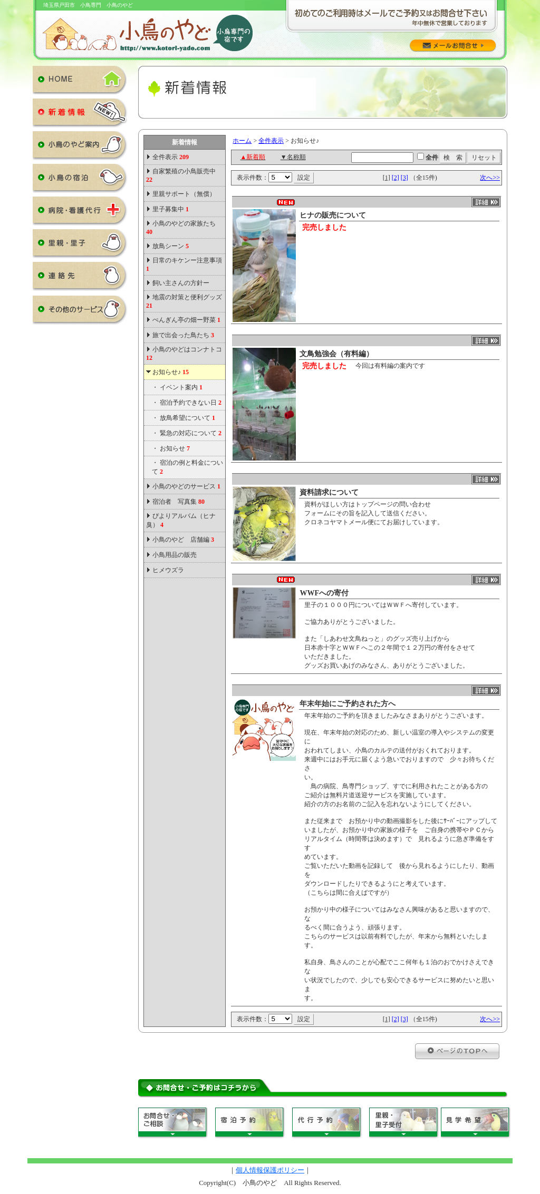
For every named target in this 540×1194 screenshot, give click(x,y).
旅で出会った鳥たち (183, 335)
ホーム (242, 140)
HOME (80, 82)
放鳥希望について (187, 418)
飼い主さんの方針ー (180, 283)
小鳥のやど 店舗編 (183, 539)
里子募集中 (170, 209)
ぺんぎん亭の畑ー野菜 (186, 320)
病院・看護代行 (80, 213)
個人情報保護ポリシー (270, 1170)
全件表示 (170, 157)
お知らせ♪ (170, 372)
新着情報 (80, 115)
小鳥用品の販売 (174, 555)
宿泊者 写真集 (178, 501)
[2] (395, 177)
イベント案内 (181, 387)
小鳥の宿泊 (80, 180)
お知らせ (175, 448)
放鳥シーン (170, 246)
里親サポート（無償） (184, 194)
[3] (404, 177)
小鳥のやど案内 (80, 147)
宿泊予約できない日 (190, 402)
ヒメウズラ (168, 570)
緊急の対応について (190, 433)
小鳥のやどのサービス (186, 486)
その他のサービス (80, 312)
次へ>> (490, 177)
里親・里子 (80, 245)
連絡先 (80, 278)
